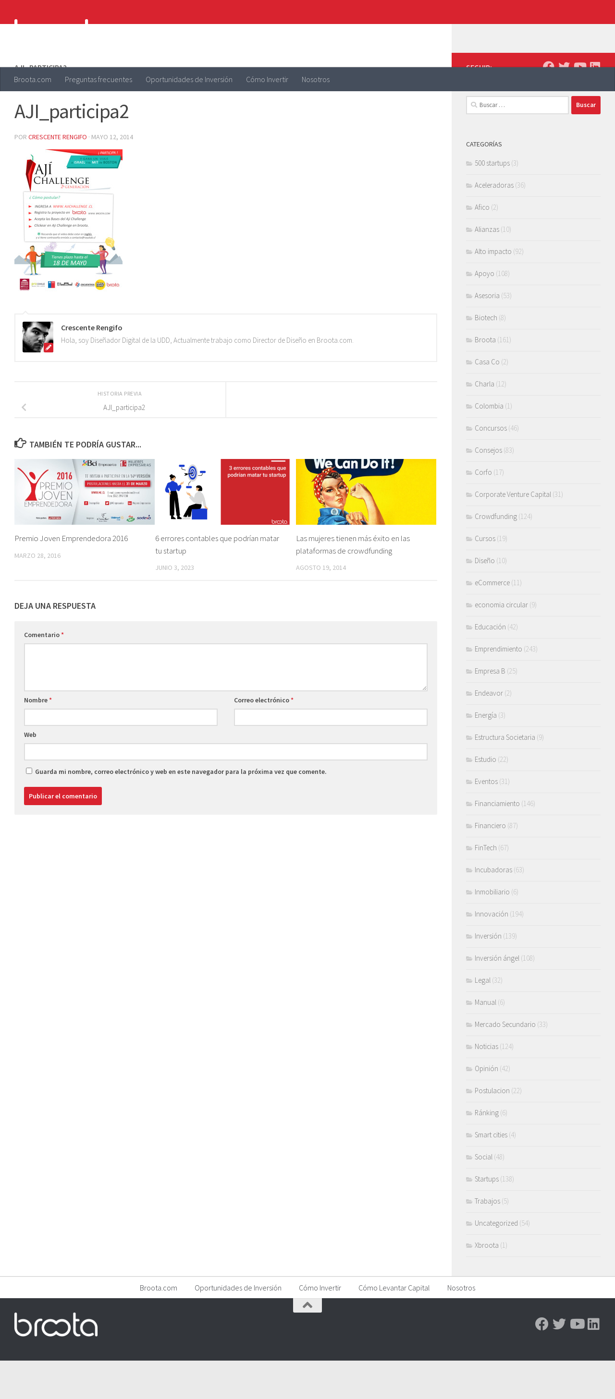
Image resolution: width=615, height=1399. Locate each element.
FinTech (486, 886)
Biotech (486, 356)
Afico (482, 245)
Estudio (485, 797)
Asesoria (487, 333)
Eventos (486, 819)
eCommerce (492, 621)
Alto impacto (493, 289)
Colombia (489, 444)
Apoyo (484, 311)
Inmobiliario (492, 930)
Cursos (485, 576)
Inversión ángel (497, 996)
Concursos (491, 466)
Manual (485, 1040)
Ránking (487, 1151)
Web (30, 773)
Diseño (485, 598)
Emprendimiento (498, 687)
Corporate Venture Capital (513, 532)
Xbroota (487, 1283)
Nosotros (316, 79)
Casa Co (487, 400)
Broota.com (32, 79)
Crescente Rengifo (57, 175)
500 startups (492, 201)
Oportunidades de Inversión (189, 79)
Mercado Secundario (505, 1062)
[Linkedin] (595, 105)
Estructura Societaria (505, 775)
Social (483, 1195)
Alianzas (487, 267)
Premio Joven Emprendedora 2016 (71, 576)
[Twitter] (564, 105)
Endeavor (489, 731)
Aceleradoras (494, 223)
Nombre (38, 738)
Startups (487, 1217)
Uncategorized (496, 1261)
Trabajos (487, 1239)
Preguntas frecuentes (98, 79)
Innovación (491, 952)
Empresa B (490, 709)
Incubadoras (493, 908)
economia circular (501, 643)
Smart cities (491, 1173)
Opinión (486, 1106)
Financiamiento (497, 841)
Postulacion (492, 1129)
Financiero (490, 863)
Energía (486, 753)
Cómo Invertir (267, 79)
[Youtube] (579, 105)
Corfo (483, 510)
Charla (484, 422)
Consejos (488, 488)
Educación (490, 665)
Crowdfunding (496, 554)
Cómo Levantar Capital (394, 1326)
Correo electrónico (264, 738)
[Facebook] (548, 105)
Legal (483, 1018)
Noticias (486, 1084)
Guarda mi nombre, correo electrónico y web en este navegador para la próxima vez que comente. (181, 810)
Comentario (44, 673)
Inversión (488, 974)
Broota (485, 378)
